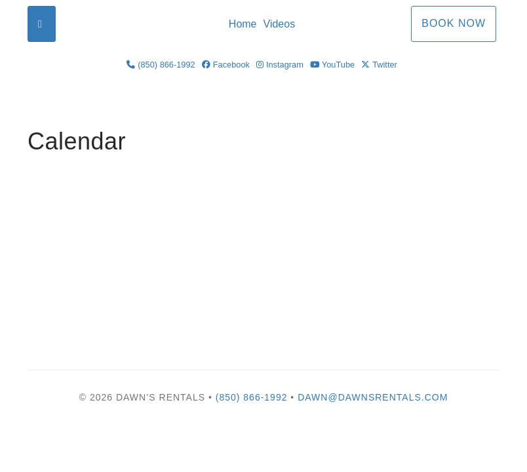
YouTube (332, 64)
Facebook (226, 64)
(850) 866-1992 (161, 64)
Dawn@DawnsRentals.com (373, 397)
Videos (280, 24)
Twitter (379, 64)
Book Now (453, 23)
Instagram (279, 64)
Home (243, 24)
